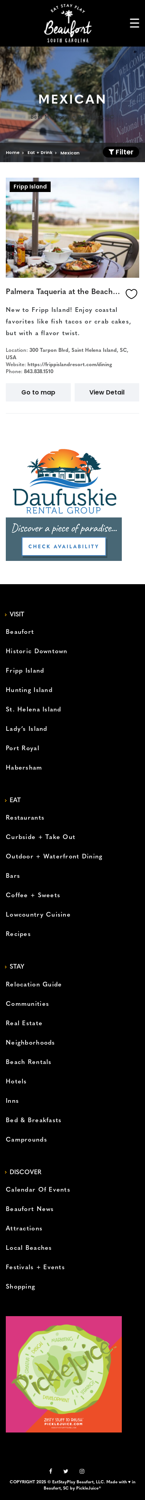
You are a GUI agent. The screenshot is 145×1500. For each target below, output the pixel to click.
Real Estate (24, 1024)
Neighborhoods (30, 1043)
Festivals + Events (35, 1268)
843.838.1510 (38, 371)
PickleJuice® (88, 1488)
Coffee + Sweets (33, 896)
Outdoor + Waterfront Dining (54, 857)
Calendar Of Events (38, 1190)
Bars (13, 876)
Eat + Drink (40, 152)
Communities (27, 1004)
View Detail (107, 392)
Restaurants (25, 818)
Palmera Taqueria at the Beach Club (64, 292)
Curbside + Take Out (40, 837)
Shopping (20, 1287)
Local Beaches (29, 1248)
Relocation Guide (34, 985)
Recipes (18, 934)
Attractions (24, 1229)
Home (13, 152)
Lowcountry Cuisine (38, 915)
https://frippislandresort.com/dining (69, 364)
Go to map (38, 392)
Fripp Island (30, 186)
